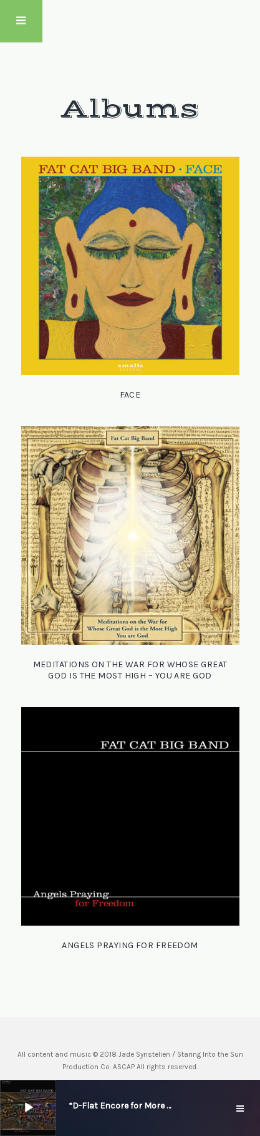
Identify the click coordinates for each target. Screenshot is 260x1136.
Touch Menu (21, 21)
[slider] (60, 1106)
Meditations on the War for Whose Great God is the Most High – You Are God (130, 670)
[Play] (28, 1108)
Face (130, 394)
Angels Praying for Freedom (130, 945)
